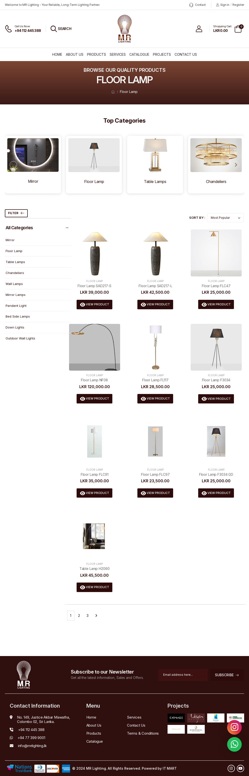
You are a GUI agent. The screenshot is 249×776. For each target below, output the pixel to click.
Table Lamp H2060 (95, 568)
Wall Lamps (14, 284)
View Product (97, 304)
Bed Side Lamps (18, 316)
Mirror (10, 240)
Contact (197, 5)
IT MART (170, 768)
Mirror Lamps (16, 295)
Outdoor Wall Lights (20, 338)
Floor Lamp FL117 (155, 380)
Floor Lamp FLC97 (155, 474)
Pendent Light (16, 306)
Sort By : (197, 217)
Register (238, 5)
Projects (162, 54)
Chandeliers (15, 273)
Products (96, 54)
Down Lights (15, 327)
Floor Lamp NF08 (94, 380)
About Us (74, 54)
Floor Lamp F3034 (216, 380)
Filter (13, 213)
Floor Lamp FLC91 (94, 474)
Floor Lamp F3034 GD (216, 474)
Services (118, 54)
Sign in (222, 5)
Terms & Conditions (143, 733)
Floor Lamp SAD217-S (94, 286)
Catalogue (139, 54)
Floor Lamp (129, 92)
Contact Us (186, 54)
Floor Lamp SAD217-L (155, 286)
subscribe (224, 675)
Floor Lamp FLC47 (216, 286)
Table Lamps (15, 262)
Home (57, 54)
